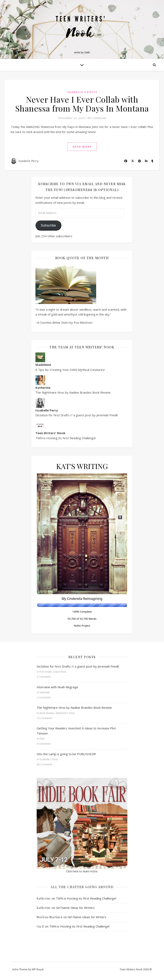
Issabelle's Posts (82, 92)
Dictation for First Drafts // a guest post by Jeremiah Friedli (76, 415)
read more (82, 146)
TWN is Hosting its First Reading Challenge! (65, 438)
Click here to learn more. (82, 871)
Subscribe (48, 225)
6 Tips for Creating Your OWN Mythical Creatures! (70, 370)
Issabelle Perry (28, 161)
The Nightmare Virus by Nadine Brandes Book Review (73, 392)
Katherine (44, 898)
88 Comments (96, 118)
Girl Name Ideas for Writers (75, 908)
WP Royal (37, 969)
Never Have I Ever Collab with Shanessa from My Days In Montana (82, 104)
